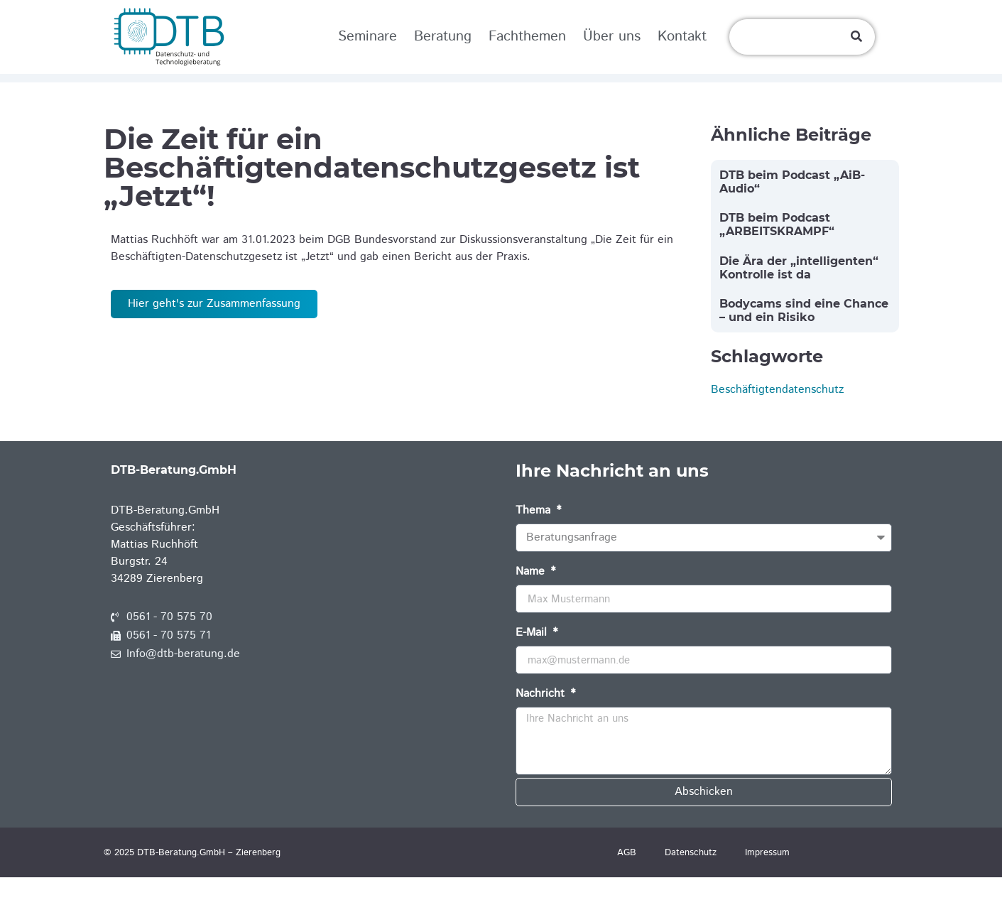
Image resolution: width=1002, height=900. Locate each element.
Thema (535, 534)
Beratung (443, 36)
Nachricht (542, 718)
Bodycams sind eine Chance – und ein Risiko (803, 333)
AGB (626, 875)
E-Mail (533, 656)
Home (126, 89)
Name (532, 595)
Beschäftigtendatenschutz (777, 412)
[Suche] (856, 37)
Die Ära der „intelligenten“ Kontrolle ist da (798, 289)
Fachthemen (527, 36)
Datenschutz (691, 875)
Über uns (612, 36)
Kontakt (682, 36)
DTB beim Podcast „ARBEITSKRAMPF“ (776, 247)
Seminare (367, 36)
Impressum (767, 875)
